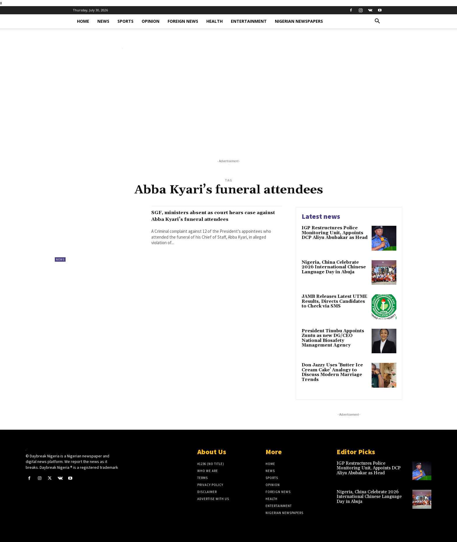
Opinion (150, 21)
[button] (377, 22)
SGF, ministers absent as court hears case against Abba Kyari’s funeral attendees (209, 219)
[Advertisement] (228, 105)
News (103, 21)
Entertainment (249, 21)
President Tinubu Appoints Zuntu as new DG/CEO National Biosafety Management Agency (333, 338)
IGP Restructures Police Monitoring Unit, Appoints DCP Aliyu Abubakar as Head (335, 232)
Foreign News (183, 21)
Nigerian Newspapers (299, 21)
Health (214, 21)
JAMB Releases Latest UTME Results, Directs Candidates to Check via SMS (334, 301)
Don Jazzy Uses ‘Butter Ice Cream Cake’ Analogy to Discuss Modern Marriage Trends (332, 372)
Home (83, 21)
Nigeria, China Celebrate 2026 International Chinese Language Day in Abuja (334, 267)
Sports (125, 21)
